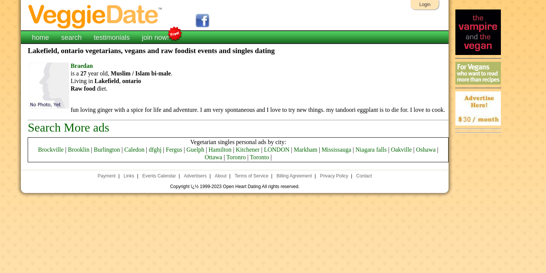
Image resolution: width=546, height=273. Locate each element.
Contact (364, 176)
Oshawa (426, 149)
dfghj (155, 149)
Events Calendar (159, 176)
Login (424, 4)
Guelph (195, 149)
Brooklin (78, 149)
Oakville (401, 149)
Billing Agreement (294, 176)
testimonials (112, 37)
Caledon (134, 149)
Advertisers (195, 176)
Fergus (174, 149)
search (71, 37)
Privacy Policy (334, 176)
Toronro (236, 157)
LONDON (277, 149)
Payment (107, 176)
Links (129, 176)
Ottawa (213, 157)
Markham (305, 149)
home (40, 37)
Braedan (82, 66)
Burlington (107, 149)
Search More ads (68, 127)
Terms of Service (251, 176)
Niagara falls (371, 149)
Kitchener (248, 149)
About (220, 176)
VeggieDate (95, 16)
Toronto (259, 157)
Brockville (51, 149)
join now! (155, 36)
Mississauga (336, 149)
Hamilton (220, 149)
